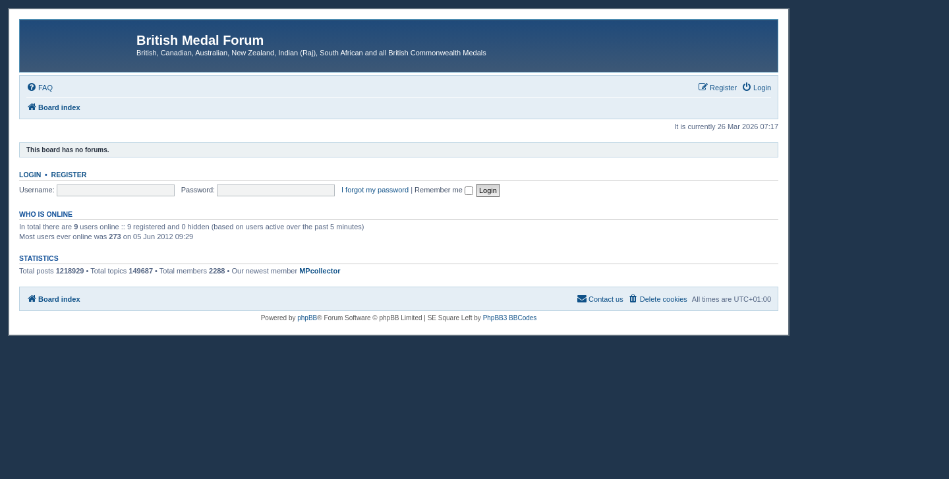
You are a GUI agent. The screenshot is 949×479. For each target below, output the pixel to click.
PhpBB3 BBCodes (510, 318)
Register (69, 175)
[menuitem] (39, 88)
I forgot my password (375, 190)
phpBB (307, 318)
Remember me (444, 190)
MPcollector (319, 271)
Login (30, 175)
